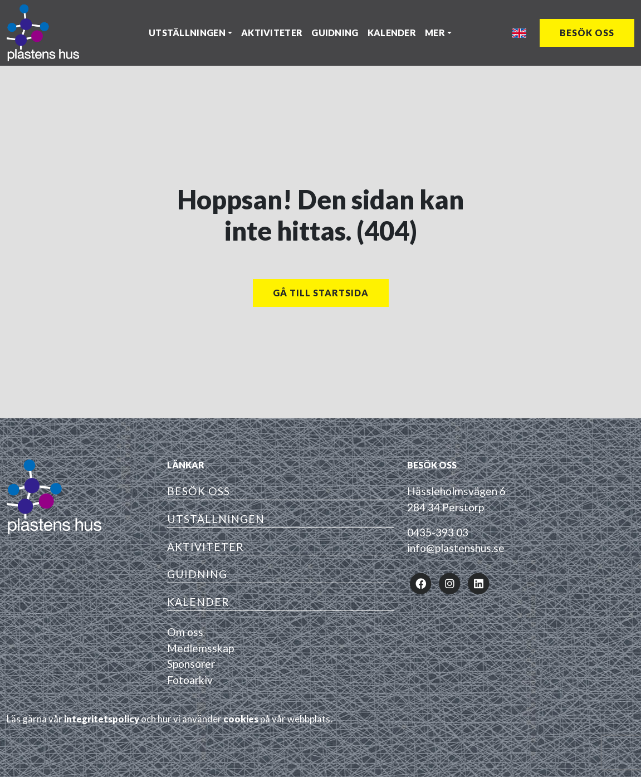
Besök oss (587, 32)
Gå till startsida (321, 292)
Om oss (185, 631)
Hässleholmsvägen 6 (456, 491)
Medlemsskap (200, 648)
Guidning (334, 32)
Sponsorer (191, 663)
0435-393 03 (437, 532)
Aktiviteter (271, 32)
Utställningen (187, 32)
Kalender (392, 32)
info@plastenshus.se (456, 547)
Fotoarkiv (190, 679)
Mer (435, 32)
